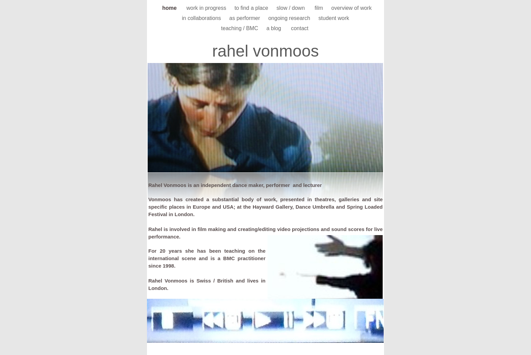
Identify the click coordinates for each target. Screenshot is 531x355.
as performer (245, 18)
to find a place (252, 8)
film (319, 8)
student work (333, 18)
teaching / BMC (240, 28)
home (171, 8)
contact (300, 28)
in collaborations (202, 18)
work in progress (207, 8)
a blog (275, 28)
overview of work (351, 8)
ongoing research (290, 18)
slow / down (291, 8)
